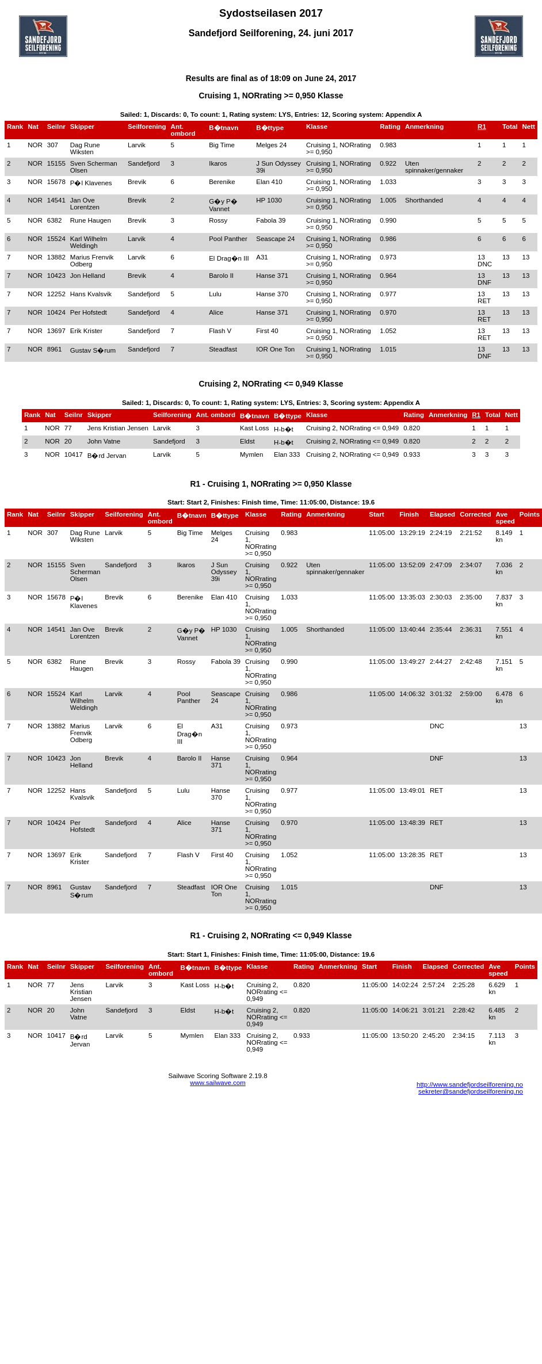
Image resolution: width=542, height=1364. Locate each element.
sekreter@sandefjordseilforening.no (470, 1091)
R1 (482, 126)
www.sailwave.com (218, 1082)
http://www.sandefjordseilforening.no (470, 1084)
